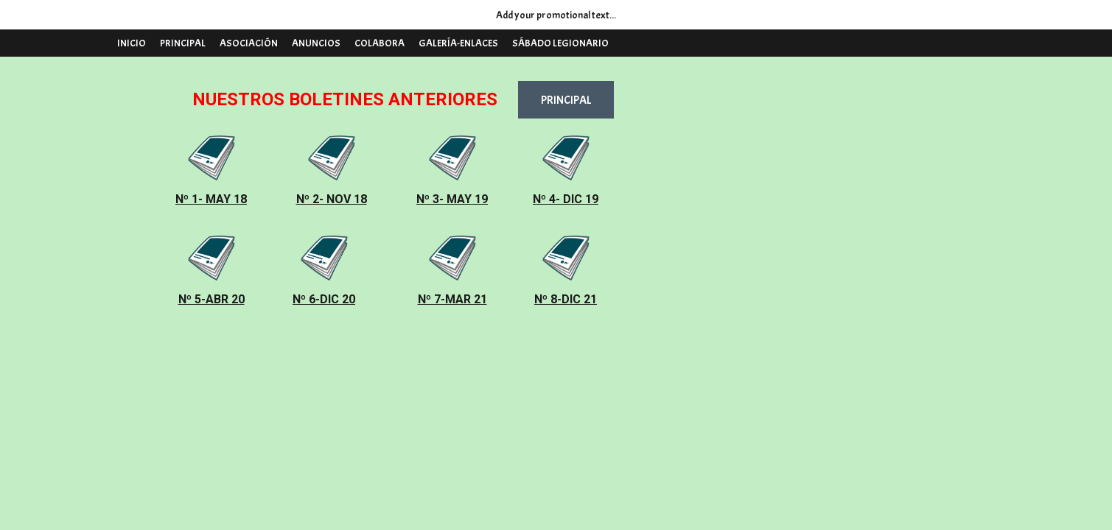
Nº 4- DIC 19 (565, 199)
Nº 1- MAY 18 (211, 199)
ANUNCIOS (316, 43)
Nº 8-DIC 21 (565, 299)
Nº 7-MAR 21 (452, 299)
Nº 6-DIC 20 (324, 299)
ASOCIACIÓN (249, 43)
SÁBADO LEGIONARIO (560, 43)
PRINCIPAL (183, 43)
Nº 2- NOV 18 (331, 199)
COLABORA (379, 43)
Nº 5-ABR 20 (211, 299)
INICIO (131, 43)
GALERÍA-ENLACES (458, 43)
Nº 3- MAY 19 (452, 199)
